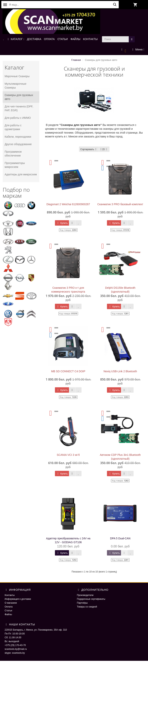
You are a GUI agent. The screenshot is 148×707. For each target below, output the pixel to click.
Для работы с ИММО (18, 117)
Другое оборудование (18, 144)
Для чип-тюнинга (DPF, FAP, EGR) (19, 108)
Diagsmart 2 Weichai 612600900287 (68, 204)
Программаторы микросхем (15, 164)
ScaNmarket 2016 (122, 668)
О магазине (11, 603)
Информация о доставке (18, 599)
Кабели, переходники (18, 136)
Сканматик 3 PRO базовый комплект (120, 204)
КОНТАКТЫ (90, 39)
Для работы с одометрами (13, 127)
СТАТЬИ (62, 39)
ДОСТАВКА (34, 39)
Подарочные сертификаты (91, 599)
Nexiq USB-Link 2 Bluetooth (120, 371)
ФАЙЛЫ (75, 39)
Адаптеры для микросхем (21, 174)
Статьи (8, 610)
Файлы (8, 614)
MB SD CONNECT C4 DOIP (68, 371)
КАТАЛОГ (15, 39)
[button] (123, 49)
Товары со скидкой (87, 606)
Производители (85, 595)
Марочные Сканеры (17, 76)
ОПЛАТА (49, 39)
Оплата (9, 606)
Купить (62, 223)
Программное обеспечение (13, 153)
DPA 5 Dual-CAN (120, 538)
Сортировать (89, 149)
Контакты (10, 595)
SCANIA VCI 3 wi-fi (68, 454)
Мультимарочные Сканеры (15, 85)
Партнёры (82, 603)
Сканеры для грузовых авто (19, 97)
